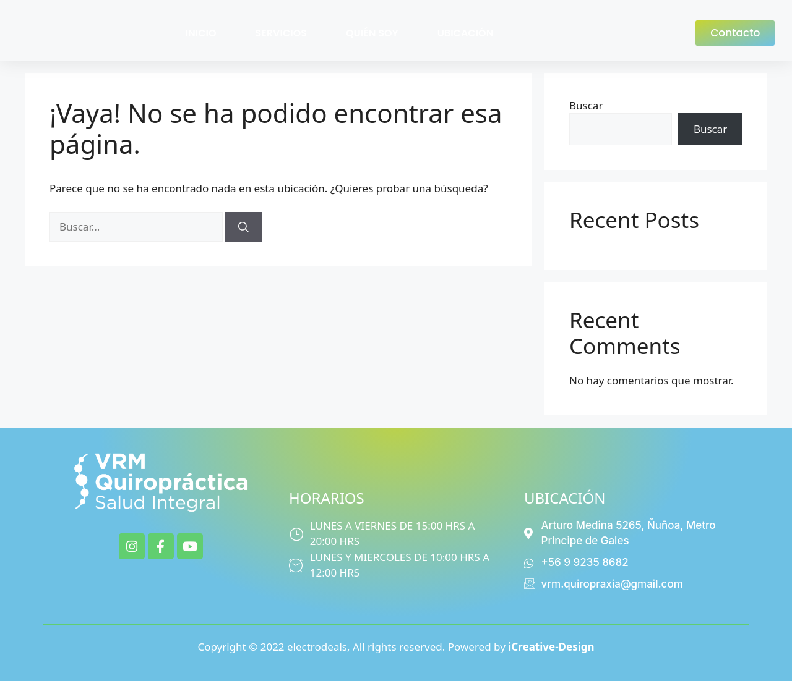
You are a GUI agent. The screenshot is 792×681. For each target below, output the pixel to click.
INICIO (201, 33)
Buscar (586, 105)
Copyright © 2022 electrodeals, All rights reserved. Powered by (395, 647)
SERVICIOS (281, 33)
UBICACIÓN (465, 33)
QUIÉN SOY (372, 33)
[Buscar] (243, 227)
